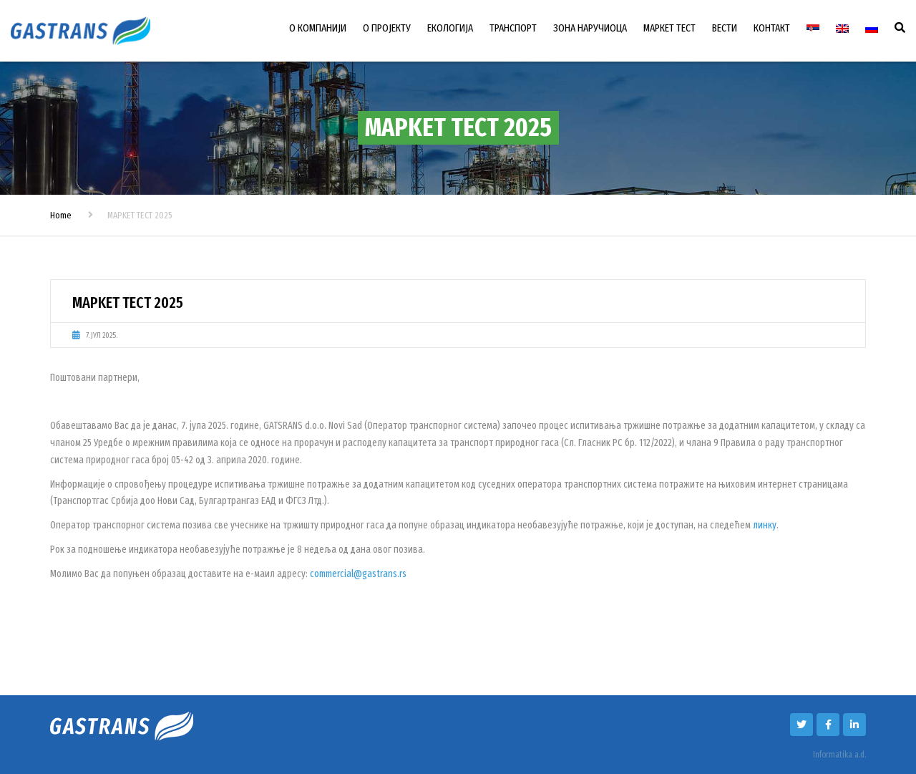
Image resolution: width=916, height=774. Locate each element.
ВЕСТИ (724, 27)
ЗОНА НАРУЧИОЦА (590, 27)
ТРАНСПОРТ (513, 27)
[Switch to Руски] (871, 28)
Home (61, 215)
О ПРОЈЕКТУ (387, 27)
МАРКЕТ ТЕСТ (669, 27)
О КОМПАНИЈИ (317, 27)
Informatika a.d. (839, 755)
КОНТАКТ (772, 27)
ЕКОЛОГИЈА (450, 27)
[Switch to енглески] (842, 28)
